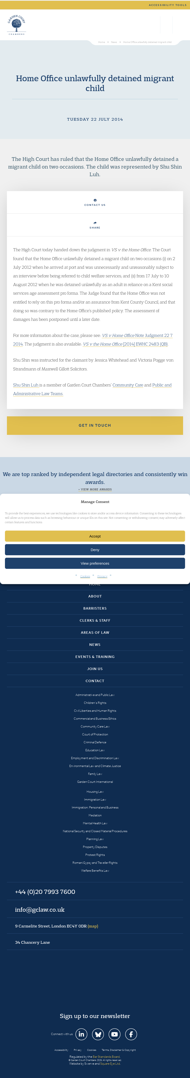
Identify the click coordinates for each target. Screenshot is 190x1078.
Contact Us (95, 203)
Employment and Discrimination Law (95, 758)
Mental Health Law (95, 823)
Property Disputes (95, 847)
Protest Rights (95, 855)
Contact (95, 681)
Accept (95, 536)
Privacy (102, 576)
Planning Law (95, 839)
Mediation (95, 815)
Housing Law (95, 791)
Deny (95, 550)
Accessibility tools (168, 5)
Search (155, 25)
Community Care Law (95, 726)
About (95, 596)
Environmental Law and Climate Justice (95, 766)
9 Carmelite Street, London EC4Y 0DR (56, 926)
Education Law (95, 750)
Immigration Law (95, 799)
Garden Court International (95, 782)
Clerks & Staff (95, 620)
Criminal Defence (95, 742)
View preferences (95, 563)
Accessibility (61, 1050)
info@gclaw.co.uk (40, 909)
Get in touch (95, 425)
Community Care (128, 384)
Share (95, 225)
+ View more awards (95, 489)
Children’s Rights (95, 703)
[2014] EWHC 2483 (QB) (125, 343)
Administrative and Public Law (95, 695)
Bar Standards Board (106, 1057)
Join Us (95, 669)
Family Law (95, 774)
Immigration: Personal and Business (95, 807)
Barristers (95, 608)
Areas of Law (95, 632)
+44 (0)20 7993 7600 (166, 25)
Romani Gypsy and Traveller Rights (95, 863)
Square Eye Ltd (110, 1063)
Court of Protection (95, 734)
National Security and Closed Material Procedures (95, 831)
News (95, 644)
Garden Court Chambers (16, 25)
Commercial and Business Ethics (95, 718)
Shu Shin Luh (26, 384)
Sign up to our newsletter (95, 1016)
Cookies (85, 576)
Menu (178, 25)
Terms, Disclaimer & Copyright (119, 1050)
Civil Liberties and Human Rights (95, 710)
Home (95, 584)
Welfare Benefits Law (95, 870)
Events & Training (95, 656)
